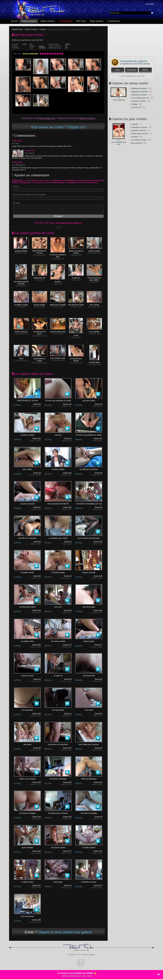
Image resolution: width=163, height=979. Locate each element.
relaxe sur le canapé (58, 304)
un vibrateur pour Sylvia (58, 537)
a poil (76, 334)
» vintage (134, 104)
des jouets (27, 743)
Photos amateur (29, 21)
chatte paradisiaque (88, 778)
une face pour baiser (27, 606)
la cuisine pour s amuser (58, 812)
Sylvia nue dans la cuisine (76, 251)
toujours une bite (88, 572)
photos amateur (87, 118)
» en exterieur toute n (138, 140)
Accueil (14, 21)
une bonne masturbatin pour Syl (88, 503)
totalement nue (39, 277)
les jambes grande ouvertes (21, 282)
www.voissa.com (47, 118)
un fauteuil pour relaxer (76, 359)
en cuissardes (27, 709)
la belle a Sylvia (58, 468)
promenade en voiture (39, 359)
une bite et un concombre (58, 743)
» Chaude (134, 124)
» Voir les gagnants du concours (131, 76)
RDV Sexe (81, 21)
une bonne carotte (58, 847)
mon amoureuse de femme (58, 503)
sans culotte (94, 304)
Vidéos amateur (47, 21)
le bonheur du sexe (88, 881)
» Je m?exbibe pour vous (118, 143)
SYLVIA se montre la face (58, 255)
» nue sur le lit (135, 107)
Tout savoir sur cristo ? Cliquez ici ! (58, 127)
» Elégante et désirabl (139, 92)
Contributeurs (113, 21)
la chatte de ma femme (88, 468)
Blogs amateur (96, 21)
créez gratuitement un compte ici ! (68, 223)
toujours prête (88, 640)
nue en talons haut (57, 357)
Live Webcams (65, 21)
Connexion (149, 4)
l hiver (21, 358)
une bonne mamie (58, 640)
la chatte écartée (27, 572)
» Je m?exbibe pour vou (139, 98)
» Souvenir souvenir (138, 101)
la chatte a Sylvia (21, 304)
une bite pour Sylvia (76, 304)
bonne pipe (58, 881)
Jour (117, 69)
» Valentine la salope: (138, 95)
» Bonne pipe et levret (139, 134)
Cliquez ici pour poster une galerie (65, 932)
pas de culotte (94, 250)
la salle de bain (27, 881)
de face (57, 281)
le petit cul (76, 277)
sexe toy (58, 434)
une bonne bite (88, 675)
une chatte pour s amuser (88, 743)
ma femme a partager (58, 778)
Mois (145, 69)
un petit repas (94, 361)
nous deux (88, 709)
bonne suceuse (21, 331)
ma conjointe (94, 331)
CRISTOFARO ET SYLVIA (39, 251)
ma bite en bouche (27, 503)
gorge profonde (21, 250)
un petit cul (58, 675)
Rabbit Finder (17, 29)
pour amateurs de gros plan (88, 537)
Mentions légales (88, 954)
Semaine (131, 69)
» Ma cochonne (118, 100)
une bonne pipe (88, 606)
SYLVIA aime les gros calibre (94, 278)
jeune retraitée (27, 847)
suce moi (58, 606)
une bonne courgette (27, 812)
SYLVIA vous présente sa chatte (58, 400)
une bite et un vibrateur (27, 537)
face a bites (27, 468)
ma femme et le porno (39, 332)
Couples (43, 29)
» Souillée (134, 137)
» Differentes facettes (138, 88)
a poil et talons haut (57, 331)
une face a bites (88, 400)
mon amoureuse (27, 915)
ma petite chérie (27, 640)
